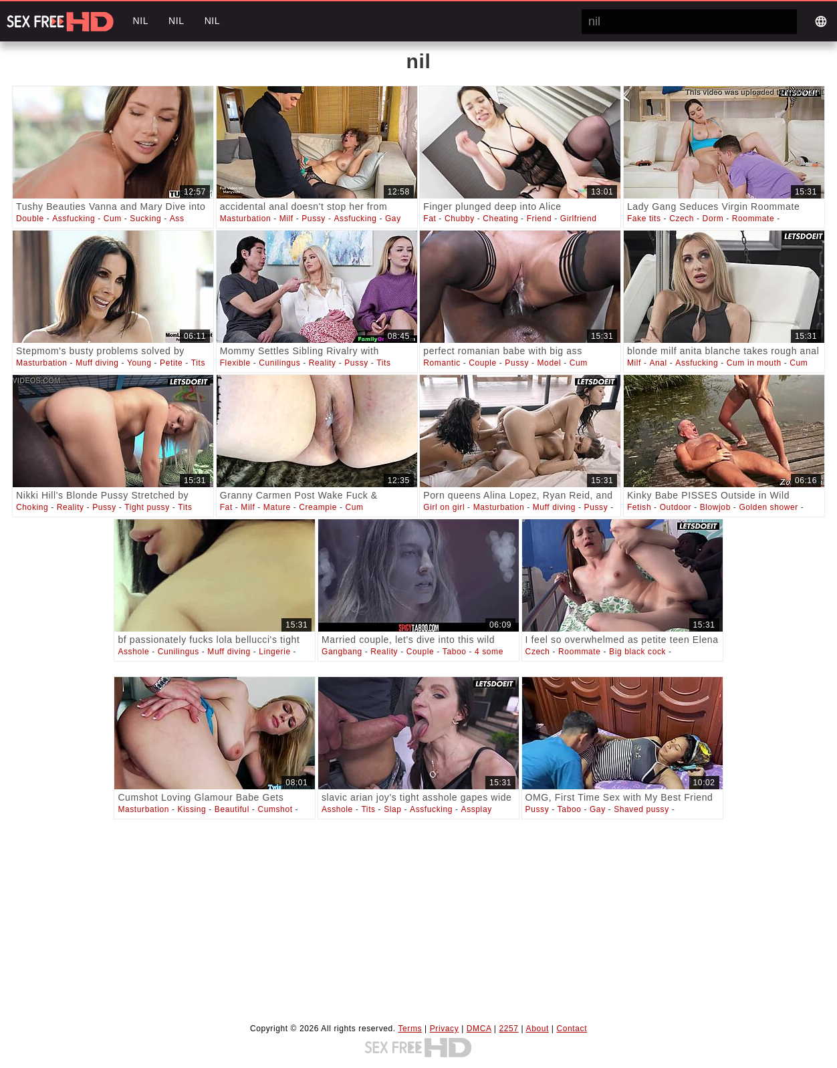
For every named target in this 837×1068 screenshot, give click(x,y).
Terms (410, 1028)
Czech (681, 218)
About (537, 1028)
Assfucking (73, 218)
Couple (483, 363)
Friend (539, 218)
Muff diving (97, 363)
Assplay (476, 809)
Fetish (639, 507)
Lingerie (275, 651)
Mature (277, 507)
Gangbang (342, 651)
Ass (177, 218)
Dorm (713, 218)
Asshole (133, 651)
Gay (393, 218)
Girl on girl (444, 507)
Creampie (318, 507)
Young (139, 363)
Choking (32, 507)
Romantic (441, 363)
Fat (429, 218)
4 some (489, 651)
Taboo (455, 651)
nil (140, 20)
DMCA (479, 1028)
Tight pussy (147, 507)
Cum (113, 218)
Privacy (444, 1028)
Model (549, 363)
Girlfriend (578, 218)
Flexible (235, 363)
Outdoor (676, 507)
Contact (572, 1028)
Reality (322, 363)
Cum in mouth (754, 363)
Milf (286, 218)
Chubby (460, 218)
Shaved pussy (641, 809)
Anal (658, 363)
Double (30, 218)
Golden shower (768, 507)
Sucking (145, 218)
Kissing (191, 809)
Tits (198, 363)
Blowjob (715, 507)
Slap (392, 809)
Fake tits (644, 218)
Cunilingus (279, 363)
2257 (509, 1028)
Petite (171, 363)
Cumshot (274, 809)
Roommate (753, 218)
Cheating (500, 218)
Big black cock (637, 651)
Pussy (314, 218)
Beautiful (232, 809)
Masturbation (245, 218)
